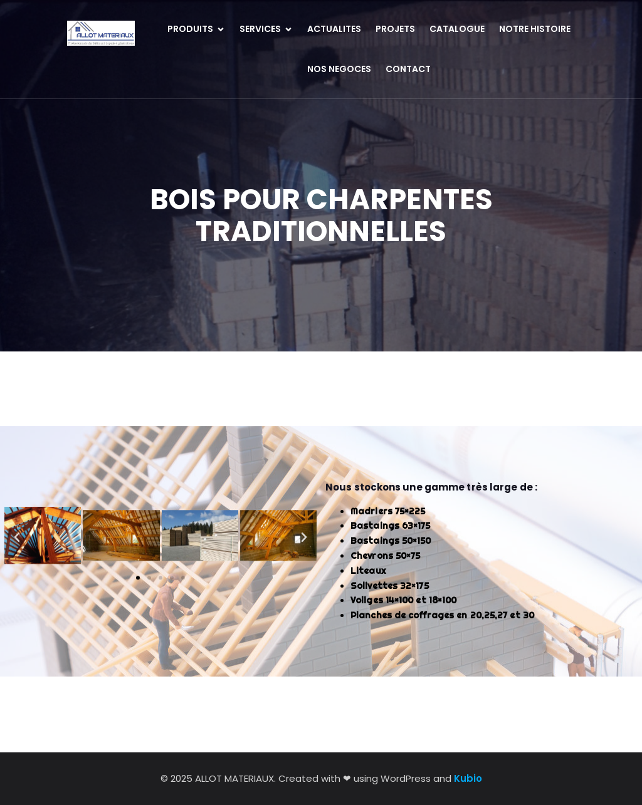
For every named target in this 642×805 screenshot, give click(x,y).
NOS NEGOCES (339, 69)
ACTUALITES (334, 29)
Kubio (468, 778)
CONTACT (408, 69)
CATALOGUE (457, 29)
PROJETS (395, 29)
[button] (17, 528)
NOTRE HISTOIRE (535, 29)
